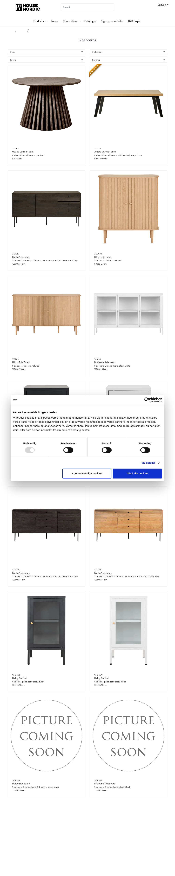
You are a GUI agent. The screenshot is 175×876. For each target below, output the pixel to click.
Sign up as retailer (112, 21)
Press (93, 850)
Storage (21, 30)
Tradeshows (70, 854)
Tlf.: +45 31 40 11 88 (46, 836)
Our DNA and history (101, 838)
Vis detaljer (148, 462)
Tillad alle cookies (137, 473)
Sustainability (97, 842)
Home (11, 30)
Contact (94, 834)
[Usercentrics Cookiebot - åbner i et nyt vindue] (147, 399)
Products (39, 21)
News (54, 21)
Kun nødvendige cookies (87, 473)
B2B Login (134, 21)
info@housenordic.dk (47, 844)
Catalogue (90, 21)
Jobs (92, 846)
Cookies (94, 854)
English (162, 4)
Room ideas (70, 21)
